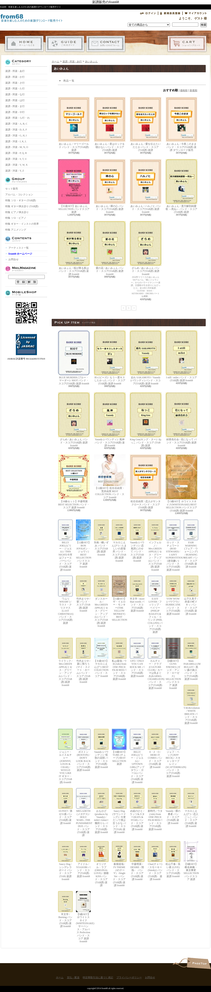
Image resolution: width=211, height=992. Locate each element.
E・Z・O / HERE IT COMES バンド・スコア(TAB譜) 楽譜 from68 (155, 748)
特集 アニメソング (15, 229)
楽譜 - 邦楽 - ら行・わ (17, 117)
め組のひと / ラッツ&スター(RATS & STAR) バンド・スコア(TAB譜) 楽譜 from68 (137, 809)
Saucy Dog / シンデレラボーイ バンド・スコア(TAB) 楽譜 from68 (65, 861)
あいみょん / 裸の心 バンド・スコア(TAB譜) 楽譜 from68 (110, 186)
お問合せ (105, 44)
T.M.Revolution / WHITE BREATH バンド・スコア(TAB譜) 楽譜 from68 (191, 704)
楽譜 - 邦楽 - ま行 (15, 106)
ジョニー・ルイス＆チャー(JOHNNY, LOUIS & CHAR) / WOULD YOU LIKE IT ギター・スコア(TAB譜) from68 (65, 756)
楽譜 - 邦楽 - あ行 (15, 71)
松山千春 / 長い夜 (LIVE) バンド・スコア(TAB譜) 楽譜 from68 (173, 859)
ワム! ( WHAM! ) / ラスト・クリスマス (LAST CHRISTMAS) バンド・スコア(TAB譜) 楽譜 (65, 600)
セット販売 (11, 188)
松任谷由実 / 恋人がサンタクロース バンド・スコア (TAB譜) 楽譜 (145, 481)
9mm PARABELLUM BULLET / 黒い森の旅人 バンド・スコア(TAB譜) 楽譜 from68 (191, 659)
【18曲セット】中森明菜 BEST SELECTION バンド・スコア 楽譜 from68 (74, 481)
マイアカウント (196, 13)
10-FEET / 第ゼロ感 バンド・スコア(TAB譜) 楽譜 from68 (65, 806)
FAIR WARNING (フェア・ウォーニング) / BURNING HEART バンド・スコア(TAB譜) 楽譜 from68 (191, 543)
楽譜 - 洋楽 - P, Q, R (16, 153)
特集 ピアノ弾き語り (17, 212)
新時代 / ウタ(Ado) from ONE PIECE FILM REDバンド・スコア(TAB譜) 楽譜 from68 (155, 809)
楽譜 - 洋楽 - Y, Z (14, 170)
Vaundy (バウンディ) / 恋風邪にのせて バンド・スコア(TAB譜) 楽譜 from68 (137, 540)
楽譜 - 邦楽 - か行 (15, 76)
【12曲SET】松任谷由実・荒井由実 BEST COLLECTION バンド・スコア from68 (110, 476)
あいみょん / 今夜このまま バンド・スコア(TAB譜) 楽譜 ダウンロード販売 (181, 124)
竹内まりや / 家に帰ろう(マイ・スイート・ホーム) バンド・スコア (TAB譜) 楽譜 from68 (83, 660)
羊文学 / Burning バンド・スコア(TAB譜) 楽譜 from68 (65, 909)
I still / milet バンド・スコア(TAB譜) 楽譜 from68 (181, 356)
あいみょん (91, 61)
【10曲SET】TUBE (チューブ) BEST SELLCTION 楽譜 (119, 747)
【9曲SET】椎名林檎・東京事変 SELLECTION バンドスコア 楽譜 (191, 861)
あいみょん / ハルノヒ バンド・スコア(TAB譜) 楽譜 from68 (145, 186)
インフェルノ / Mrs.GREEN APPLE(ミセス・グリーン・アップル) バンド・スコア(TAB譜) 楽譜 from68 (155, 545)
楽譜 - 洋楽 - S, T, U (16, 158)
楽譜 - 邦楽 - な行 (15, 94)
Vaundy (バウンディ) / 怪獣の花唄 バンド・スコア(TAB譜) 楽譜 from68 (101, 748)
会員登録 (170, 13)
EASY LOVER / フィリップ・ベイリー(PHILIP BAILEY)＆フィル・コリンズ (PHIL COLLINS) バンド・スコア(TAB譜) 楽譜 (155, 605)
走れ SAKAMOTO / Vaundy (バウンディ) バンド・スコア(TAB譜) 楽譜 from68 (145, 357)
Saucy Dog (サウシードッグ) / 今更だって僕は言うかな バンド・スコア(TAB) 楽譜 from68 (119, 811)
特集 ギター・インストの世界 (22, 223)
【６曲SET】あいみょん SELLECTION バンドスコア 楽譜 (74, 186)
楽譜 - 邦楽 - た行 (15, 88)
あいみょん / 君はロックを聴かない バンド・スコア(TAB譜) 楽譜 (110, 124)
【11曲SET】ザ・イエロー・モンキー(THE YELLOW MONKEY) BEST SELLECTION (119, 598)
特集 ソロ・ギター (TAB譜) (20, 200)
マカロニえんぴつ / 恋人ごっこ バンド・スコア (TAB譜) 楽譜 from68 (191, 808)
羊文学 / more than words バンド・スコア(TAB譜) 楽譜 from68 (137, 594)
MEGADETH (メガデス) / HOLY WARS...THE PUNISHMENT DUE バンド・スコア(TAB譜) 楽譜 (83, 812)
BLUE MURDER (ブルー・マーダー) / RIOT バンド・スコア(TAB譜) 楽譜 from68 (74, 357)
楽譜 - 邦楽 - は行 (15, 100)
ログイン (148, 13)
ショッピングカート (187, 44)
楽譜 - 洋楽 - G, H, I (16, 135)
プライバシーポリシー (129, 977)
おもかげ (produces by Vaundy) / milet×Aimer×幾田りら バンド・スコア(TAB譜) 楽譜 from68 (101, 811)
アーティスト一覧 (18, 247)
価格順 (184, 90)
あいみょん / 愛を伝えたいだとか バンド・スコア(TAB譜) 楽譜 (145, 124)
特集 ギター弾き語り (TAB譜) (21, 206)
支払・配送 (65, 44)
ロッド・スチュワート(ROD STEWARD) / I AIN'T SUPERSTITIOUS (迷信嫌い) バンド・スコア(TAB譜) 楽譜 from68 (173, 545)
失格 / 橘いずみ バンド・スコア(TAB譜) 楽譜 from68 (101, 537)
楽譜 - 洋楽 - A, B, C (16, 123)
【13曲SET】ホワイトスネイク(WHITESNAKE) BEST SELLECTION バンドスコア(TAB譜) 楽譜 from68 (181, 483)
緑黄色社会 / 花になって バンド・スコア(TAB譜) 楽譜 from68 (181, 419)
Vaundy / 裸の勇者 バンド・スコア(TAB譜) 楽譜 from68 (173, 806)
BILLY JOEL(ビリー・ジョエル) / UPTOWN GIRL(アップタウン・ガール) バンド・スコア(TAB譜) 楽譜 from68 (137, 756)
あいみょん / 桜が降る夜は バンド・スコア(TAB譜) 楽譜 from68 (74, 248)
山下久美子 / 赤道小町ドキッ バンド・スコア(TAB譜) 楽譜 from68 (191, 595)
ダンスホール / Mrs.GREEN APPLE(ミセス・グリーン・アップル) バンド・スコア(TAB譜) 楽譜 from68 (101, 601)
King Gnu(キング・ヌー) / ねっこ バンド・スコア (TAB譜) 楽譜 (145, 419)
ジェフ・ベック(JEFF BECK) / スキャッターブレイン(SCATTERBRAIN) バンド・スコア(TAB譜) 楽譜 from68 (173, 753)
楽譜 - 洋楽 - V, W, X (16, 164)
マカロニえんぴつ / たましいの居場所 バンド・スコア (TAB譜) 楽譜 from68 (119, 540)
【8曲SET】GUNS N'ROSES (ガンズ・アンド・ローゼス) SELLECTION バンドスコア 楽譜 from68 (173, 664)
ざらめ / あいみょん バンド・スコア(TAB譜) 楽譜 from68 (145, 248)
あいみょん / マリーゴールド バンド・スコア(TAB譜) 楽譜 (74, 124)
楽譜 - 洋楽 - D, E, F (16, 129)
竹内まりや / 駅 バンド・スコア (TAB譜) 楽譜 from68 (83, 594)
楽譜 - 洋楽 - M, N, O (16, 147)
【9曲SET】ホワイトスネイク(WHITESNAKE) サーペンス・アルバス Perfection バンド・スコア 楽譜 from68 (83, 917)
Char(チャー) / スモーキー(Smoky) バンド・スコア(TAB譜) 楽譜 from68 (155, 861)
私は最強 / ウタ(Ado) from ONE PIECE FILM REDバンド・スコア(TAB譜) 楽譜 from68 (119, 659)
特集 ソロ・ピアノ (15, 217)
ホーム (24, 44)
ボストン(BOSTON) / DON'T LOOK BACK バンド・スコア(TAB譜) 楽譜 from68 (83, 750)
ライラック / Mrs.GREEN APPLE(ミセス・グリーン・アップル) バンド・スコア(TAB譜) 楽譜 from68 (65, 662)
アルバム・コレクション (19, 194)
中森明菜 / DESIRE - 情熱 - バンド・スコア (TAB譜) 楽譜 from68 (137, 861)
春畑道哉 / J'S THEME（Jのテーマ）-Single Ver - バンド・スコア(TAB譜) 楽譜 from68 (119, 864)
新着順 (193, 90)
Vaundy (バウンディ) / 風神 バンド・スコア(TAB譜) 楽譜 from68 (110, 419)
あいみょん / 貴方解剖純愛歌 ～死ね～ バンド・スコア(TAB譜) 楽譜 (181, 186)
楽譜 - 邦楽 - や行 (15, 112)
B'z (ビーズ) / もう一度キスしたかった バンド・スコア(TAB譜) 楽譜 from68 (110, 357)
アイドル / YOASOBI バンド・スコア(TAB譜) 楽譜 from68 (83, 859)
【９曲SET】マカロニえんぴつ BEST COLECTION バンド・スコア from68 (101, 657)
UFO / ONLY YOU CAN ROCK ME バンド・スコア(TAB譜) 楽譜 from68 (137, 657)
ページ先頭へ (199, 963)
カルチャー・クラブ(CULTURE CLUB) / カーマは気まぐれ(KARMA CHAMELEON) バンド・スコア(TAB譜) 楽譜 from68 (155, 664)
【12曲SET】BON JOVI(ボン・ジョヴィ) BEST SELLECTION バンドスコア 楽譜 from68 (83, 543)
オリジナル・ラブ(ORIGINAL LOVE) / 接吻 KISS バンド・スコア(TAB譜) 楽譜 (101, 864)
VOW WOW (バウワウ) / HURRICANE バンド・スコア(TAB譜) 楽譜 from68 (173, 595)
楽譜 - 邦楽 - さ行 (15, 82)
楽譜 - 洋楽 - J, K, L (16, 141)
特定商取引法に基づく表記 (98, 977)
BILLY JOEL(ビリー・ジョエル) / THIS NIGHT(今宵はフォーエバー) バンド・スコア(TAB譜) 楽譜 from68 (65, 545)
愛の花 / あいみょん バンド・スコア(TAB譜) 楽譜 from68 (110, 248)
